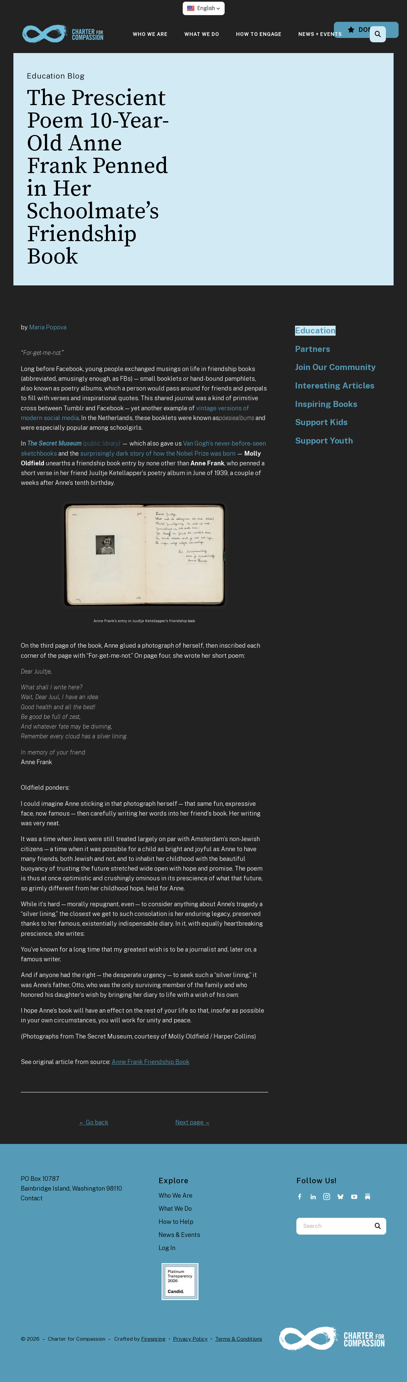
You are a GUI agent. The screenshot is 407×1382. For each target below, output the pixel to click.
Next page (192, 1122)
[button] (203, 8)
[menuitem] (150, 34)
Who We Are (150, 34)
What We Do (201, 34)
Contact (32, 1198)
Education (315, 330)
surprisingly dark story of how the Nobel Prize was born (157, 453)
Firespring (153, 1339)
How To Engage (259, 34)
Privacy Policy (190, 1339)
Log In (167, 1247)
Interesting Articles (334, 385)
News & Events (179, 1234)
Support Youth (324, 441)
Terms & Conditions (238, 1339)
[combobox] (332, 1226)
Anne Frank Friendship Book (150, 1061)
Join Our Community (335, 367)
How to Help (176, 1221)
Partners (312, 349)
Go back (93, 1122)
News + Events (320, 34)
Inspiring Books (326, 404)
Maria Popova (47, 327)
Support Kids (321, 422)
